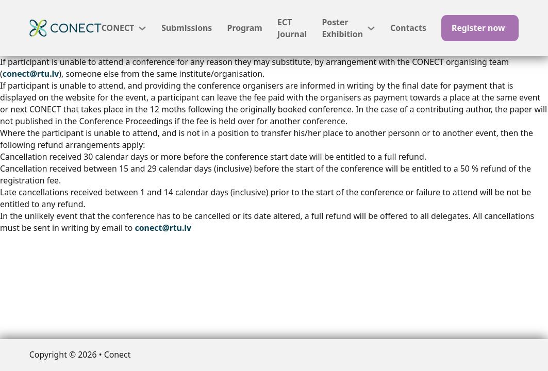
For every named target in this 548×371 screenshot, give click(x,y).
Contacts (408, 27)
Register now (478, 27)
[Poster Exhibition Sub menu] (371, 28)
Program (244, 27)
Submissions (186, 27)
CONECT (118, 27)
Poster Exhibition (342, 28)
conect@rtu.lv (31, 73)
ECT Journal (292, 28)
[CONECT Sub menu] (142, 28)
